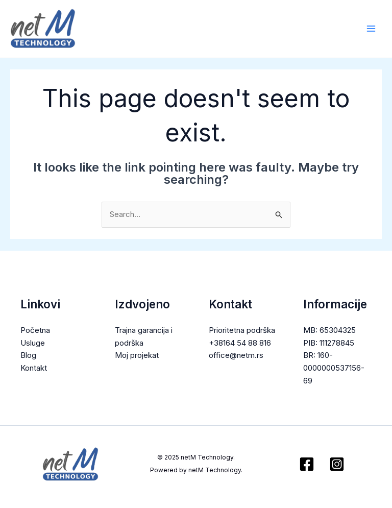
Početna (35, 330)
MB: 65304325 (329, 330)
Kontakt (33, 368)
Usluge (32, 343)
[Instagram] (337, 464)
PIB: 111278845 (328, 343)
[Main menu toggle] (371, 29)
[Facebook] (306, 464)
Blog (28, 355)
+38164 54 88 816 (240, 343)
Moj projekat (137, 355)
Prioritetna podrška (242, 330)
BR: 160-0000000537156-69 (333, 368)
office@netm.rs (236, 355)
